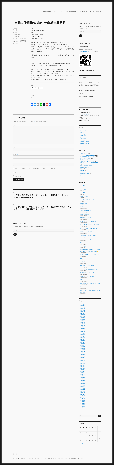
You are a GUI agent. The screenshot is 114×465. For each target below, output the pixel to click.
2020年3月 (82, 391)
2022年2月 (82, 356)
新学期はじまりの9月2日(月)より (87, 232)
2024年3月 (82, 317)
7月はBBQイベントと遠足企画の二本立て (89, 269)
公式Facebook (83, 138)
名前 (15, 147)
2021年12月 (82, 359)
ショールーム (18, 40)
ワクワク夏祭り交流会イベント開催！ (88, 235)
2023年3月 (82, 336)
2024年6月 (82, 313)
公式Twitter (82, 137)
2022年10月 (82, 343)
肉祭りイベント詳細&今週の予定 (87, 276)
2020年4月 (82, 389)
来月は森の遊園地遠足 (84, 214)
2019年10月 (82, 398)
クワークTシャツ (83, 279)
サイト (14, 161)
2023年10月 (82, 325)
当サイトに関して (47, 11)
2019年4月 (82, 408)
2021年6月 (82, 368)
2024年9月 (82, 308)
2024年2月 (82, 319)
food (81, 242)
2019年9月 (82, 400)
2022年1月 (82, 357)
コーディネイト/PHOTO (85, 158)
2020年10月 (82, 380)
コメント (16, 125)
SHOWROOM (97, 11)
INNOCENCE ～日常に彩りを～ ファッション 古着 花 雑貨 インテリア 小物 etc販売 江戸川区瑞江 (35, 458)
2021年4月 (82, 371)
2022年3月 (82, 354)
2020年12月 (82, 377)
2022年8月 (82, 346)
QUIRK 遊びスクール (85, 11)
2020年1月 (82, 394)
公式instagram (83, 134)
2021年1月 (82, 375)
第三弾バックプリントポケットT (87, 272)
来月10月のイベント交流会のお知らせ (88, 221)
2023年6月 (82, 331)
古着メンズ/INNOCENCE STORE (87, 161)
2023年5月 (82, 333)
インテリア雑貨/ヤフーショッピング (88, 156)
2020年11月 (82, 379)
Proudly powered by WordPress (76, 458)
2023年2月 (82, 337)
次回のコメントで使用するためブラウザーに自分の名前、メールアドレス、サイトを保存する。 (35, 168)
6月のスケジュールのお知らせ (86, 287)
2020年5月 (82, 388)
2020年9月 (82, 382)
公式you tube (83, 135)
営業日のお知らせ (19, 41)
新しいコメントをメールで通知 (21, 172)
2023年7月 (82, 330)
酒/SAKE (82, 175)
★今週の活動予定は (84, 262)
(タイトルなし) (83, 185)
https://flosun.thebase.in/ (85, 114)
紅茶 (17, 43)
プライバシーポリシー (62, 458)
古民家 (23, 40)
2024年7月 (82, 311)
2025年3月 (82, 304)
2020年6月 (82, 386)
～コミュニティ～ (17, 36)
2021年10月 (82, 362)
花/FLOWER (82, 172)
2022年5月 (82, 351)
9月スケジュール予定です (85, 239)
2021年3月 (82, 372)
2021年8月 (82, 365)
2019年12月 (82, 395)
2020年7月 (82, 385)
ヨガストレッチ (83, 159)
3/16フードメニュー (84, 196)
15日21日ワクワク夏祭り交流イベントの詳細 (89, 224)
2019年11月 (82, 397)
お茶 (14, 38)
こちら (84, 93)
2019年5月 (82, 406)
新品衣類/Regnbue (84, 167)
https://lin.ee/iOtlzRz (84, 51)
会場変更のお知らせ (84, 203)
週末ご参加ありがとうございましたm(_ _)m (90, 283)
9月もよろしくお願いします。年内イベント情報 (90, 228)
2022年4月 (82, 353)
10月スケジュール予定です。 (86, 217)
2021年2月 (82, 374)
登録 (15, 234)
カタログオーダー (19, 38)
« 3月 (83, 443)
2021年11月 (82, 360)
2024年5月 (82, 314)
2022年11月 (82, 342)
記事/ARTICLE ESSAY (85, 173)
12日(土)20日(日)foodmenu (86, 210)
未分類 (81, 169)
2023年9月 (82, 327)
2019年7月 (82, 403)
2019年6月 (82, 405)
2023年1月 (82, 339)
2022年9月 (82, 345)
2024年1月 (82, 320)
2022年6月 (82, 350)
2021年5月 (82, 369)
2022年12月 (82, 340)
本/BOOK (82, 170)
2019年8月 (82, 401)
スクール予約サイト (59, 11)
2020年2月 (82, 392)
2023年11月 (82, 324)
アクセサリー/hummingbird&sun (87, 155)
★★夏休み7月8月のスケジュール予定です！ (89, 254)
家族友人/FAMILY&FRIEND (86, 166)
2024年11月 (82, 305)
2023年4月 (82, 334)
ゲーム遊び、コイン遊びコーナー (87, 265)
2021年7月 (82, 366)
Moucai (15, 32)
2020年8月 (82, 383)
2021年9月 (82, 363)
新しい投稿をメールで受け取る (21, 176)
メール (15, 154)
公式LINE (82, 132)
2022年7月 (82, 348)
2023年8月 (82, 328)
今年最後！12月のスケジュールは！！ (88, 207)
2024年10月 (82, 307)
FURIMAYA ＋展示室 (72, 11)
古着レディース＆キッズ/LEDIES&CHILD (89, 162)
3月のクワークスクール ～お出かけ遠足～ (89, 199)
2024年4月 (82, 316)
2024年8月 (82, 310)
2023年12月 (82, 322)
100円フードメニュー (84, 258)
